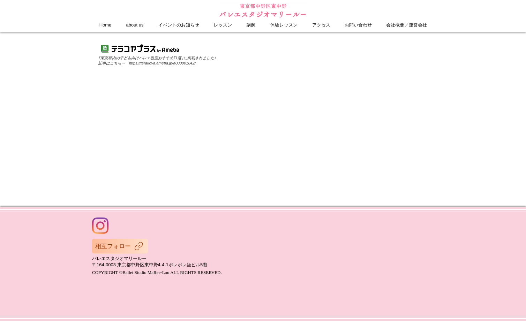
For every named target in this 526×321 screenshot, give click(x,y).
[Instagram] (100, 225)
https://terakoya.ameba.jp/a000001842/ (162, 63)
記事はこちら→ (113, 63)
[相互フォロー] (120, 246)
